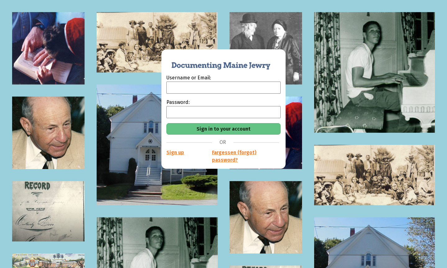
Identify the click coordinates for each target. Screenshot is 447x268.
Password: (178, 102)
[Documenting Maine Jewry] (217, 61)
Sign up (175, 152)
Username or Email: (188, 78)
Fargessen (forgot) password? (234, 156)
